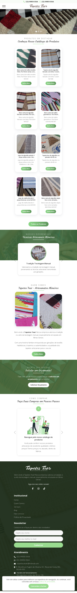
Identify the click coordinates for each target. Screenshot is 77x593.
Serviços (17, 507)
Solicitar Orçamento (38, 385)
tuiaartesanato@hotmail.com (26, 563)
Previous (15, 260)
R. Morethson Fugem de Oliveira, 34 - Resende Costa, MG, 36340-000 (37, 568)
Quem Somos (19, 503)
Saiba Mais (26, 83)
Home (16, 500)
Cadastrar (38, 545)
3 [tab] (40, 31)
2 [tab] (38, 31)
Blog (15, 510)
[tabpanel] (38, 21)
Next (61, 260)
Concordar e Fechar (38, 586)
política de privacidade (47, 582)
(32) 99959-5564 (30, 2)
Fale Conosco (19, 514)
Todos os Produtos (38, 224)
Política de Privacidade (22, 517)
